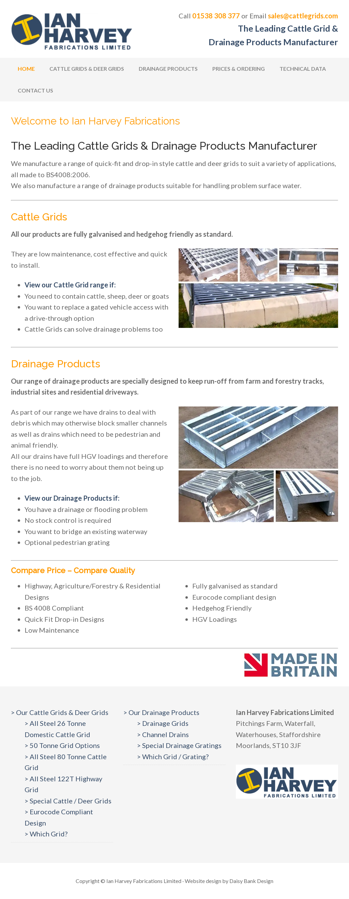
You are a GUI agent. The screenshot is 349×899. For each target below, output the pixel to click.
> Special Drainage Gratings (179, 745)
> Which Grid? (46, 834)
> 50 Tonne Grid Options (62, 745)
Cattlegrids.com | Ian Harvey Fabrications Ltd (72, 30)
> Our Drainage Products (161, 712)
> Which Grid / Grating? (173, 756)
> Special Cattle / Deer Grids (68, 801)
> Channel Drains (163, 734)
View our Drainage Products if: (72, 498)
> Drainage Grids (162, 723)
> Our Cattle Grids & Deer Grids (59, 712)
